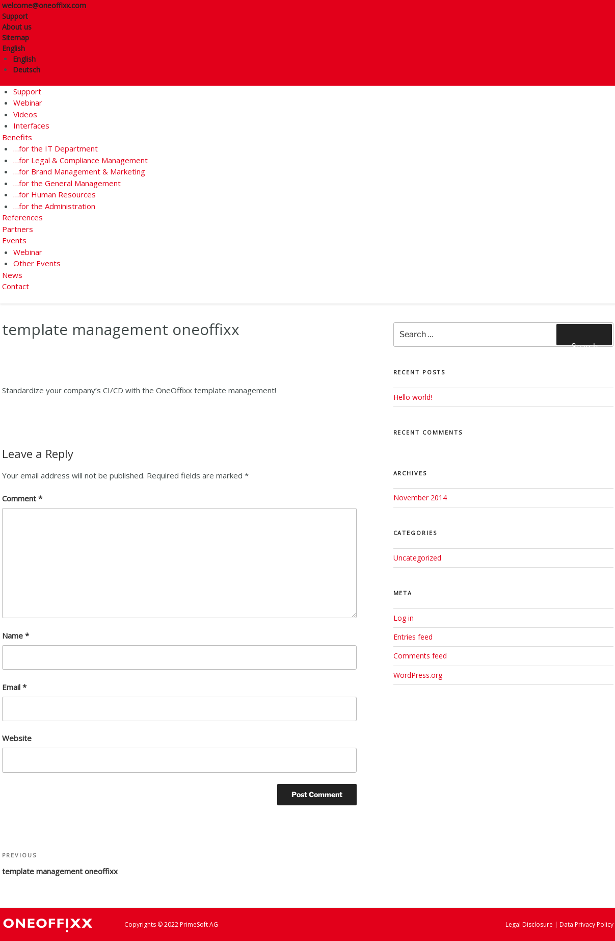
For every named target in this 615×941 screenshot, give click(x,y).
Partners (17, 229)
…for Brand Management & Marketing (79, 171)
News (12, 275)
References (22, 217)
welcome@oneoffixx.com (44, 5)
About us (17, 27)
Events (14, 240)
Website (17, 738)
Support (15, 16)
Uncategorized (417, 558)
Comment (22, 498)
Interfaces (31, 125)
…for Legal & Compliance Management (80, 160)
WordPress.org (417, 675)
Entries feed (413, 637)
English (17, 48)
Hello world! (412, 397)
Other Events (37, 263)
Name (15, 635)
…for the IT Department (55, 148)
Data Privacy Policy (586, 924)
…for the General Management (67, 183)
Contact (15, 286)
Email (14, 687)
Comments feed (420, 655)
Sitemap (15, 37)
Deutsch (26, 69)
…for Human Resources (54, 194)
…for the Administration (54, 206)
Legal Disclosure (529, 924)
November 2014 (420, 497)
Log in (403, 618)
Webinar (27, 102)
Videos (25, 114)
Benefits (17, 137)
